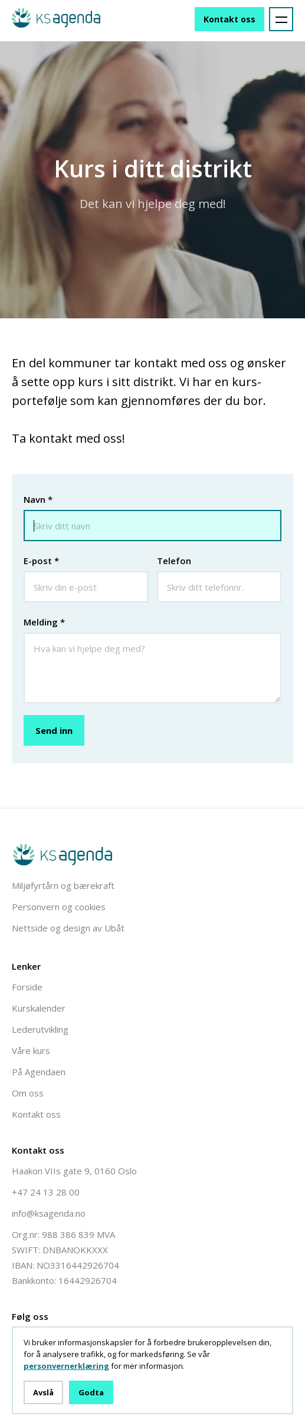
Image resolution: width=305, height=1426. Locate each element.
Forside (27, 987)
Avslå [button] (43, 1392)
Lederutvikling (40, 1029)
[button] (281, 19)
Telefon (174, 561)
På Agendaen (38, 1072)
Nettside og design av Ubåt (68, 928)
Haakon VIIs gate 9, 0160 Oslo (74, 1171)
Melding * (44, 622)
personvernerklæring (66, 1366)
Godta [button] (91, 1392)
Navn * (38, 499)
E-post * (41, 561)
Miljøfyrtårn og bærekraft (63, 885)
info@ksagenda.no (49, 1213)
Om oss (28, 1093)
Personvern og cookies (59, 907)
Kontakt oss (229, 19)
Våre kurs (31, 1050)
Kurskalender (38, 1008)
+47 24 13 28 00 (46, 1192)
